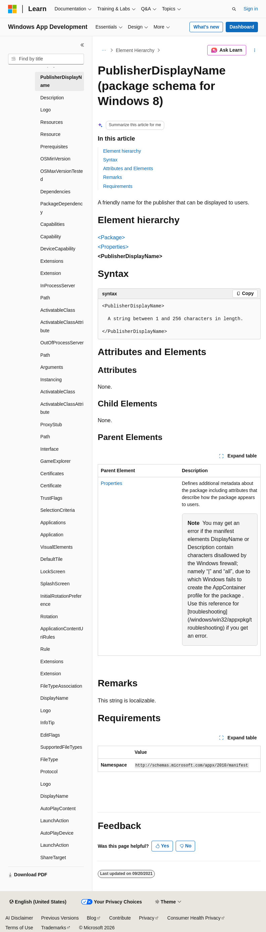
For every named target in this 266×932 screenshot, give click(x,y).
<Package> (111, 237)
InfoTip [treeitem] (47, 722)
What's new (206, 27)
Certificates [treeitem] (52, 473)
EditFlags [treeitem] (50, 735)
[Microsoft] (12, 9)
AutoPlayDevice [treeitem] (57, 833)
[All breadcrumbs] (103, 50)
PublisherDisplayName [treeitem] (61, 81)
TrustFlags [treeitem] (51, 498)
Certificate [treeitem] (50, 485)
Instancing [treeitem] (51, 379)
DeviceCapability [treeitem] (57, 248)
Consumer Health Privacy (194, 918)
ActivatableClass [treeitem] (57, 310)
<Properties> (113, 247)
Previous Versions (60, 918)
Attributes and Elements (128, 168)
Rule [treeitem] (45, 649)
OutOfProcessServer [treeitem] (62, 342)
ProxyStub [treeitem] (51, 424)
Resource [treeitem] (50, 134)
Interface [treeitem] (49, 449)
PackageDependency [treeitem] (61, 208)
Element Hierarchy (135, 50)
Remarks (112, 177)
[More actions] (255, 50)
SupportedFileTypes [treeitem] (61, 747)
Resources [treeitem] (51, 122)
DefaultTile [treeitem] (51, 559)
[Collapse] (82, 45)
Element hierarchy (122, 151)
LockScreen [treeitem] (52, 571)
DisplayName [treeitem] (54, 698)
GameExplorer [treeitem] (55, 461)
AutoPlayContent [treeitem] (58, 808)
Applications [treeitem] (53, 522)
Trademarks (53, 927)
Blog (91, 918)
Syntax (110, 159)
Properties (111, 483)
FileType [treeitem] (49, 759)
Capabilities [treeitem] (52, 224)
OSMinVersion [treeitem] (55, 158)
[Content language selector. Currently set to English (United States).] (37, 902)
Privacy (146, 918)
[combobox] (46, 59)
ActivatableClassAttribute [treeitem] (61, 326)
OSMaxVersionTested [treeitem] (61, 175)
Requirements (117, 186)
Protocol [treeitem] (48, 771)
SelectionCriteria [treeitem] (57, 510)
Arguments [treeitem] (51, 367)
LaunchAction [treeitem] (54, 820)
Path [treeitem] (45, 297)
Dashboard (241, 27)
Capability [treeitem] (50, 236)
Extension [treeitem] (50, 273)
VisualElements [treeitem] (56, 547)
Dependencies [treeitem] (55, 191)
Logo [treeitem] (45, 109)
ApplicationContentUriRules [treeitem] (61, 633)
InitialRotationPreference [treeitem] (61, 600)
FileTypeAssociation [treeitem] (61, 686)
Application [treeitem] (51, 534)
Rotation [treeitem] (49, 616)
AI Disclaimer (19, 918)
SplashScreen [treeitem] (55, 583)
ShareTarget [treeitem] (53, 857)
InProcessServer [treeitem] (57, 285)
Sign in (250, 8)
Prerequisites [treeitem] (54, 146)
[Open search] (234, 9)
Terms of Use (19, 927)
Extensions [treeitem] (51, 261)
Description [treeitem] (52, 97)
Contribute (120, 918)
